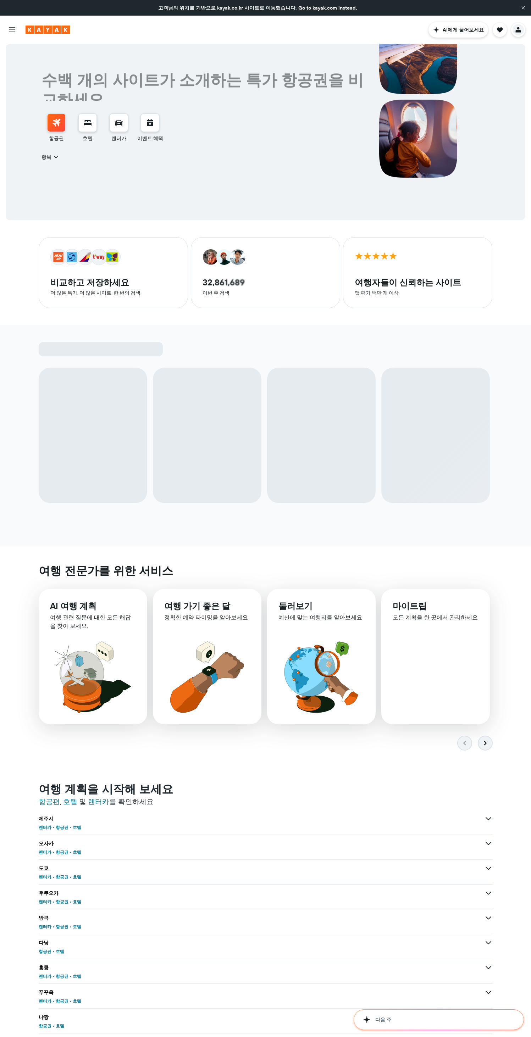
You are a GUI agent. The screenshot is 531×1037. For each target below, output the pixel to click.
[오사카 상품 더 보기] (332, 818)
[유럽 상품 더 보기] (332, 1017)
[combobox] (50, 157)
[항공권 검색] (56, 122)
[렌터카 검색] (119, 122)
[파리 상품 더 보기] (176, 942)
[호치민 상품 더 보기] (332, 918)
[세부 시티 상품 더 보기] (332, 893)
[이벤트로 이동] (150, 122)
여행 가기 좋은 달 (197, 606)
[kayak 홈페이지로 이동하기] (48, 30)
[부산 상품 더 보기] (488, 942)
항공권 (62, 827)
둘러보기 (295, 606)
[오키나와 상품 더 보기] (176, 893)
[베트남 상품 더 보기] (488, 992)
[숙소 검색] (87, 122)
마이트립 (410, 606)
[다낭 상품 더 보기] (488, 843)
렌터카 (98, 801)
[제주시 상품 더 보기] (176, 818)
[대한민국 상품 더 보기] (176, 992)
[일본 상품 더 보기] (332, 992)
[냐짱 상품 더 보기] (488, 868)
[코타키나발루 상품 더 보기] (176, 967)
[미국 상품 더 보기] (176, 1017)
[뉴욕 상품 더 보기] (332, 942)
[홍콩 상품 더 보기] (176, 868)
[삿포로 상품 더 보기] (488, 893)
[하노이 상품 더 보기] (488, 918)
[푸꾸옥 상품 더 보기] (332, 868)
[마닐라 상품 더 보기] (176, 918)
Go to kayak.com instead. (327, 8)
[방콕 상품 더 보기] (332, 843)
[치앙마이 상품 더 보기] (488, 967)
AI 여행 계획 (73, 606)
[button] (523, 8)
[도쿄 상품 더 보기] (488, 818)
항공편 (49, 801)
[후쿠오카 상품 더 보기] (176, 843)
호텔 (70, 801)
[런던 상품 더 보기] (332, 967)
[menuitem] (56, 127)
